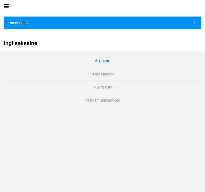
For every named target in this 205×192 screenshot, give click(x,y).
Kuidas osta (102, 87)
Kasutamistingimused (102, 100)
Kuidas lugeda (103, 74)
